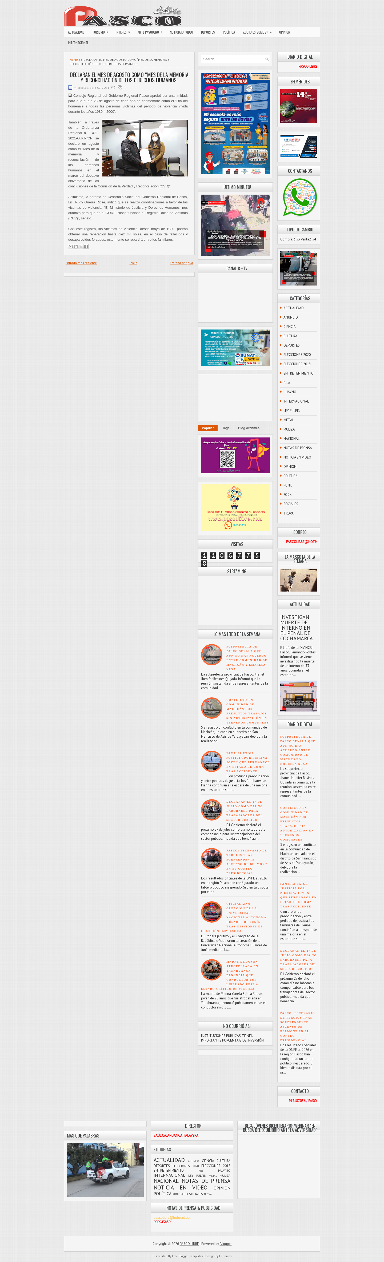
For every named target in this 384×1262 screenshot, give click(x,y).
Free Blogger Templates (187, 1256)
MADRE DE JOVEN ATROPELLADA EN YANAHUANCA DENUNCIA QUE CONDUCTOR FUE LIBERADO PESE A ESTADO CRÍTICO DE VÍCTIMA (229, 975)
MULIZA (289, 429)
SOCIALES (290, 504)
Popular (208, 428)
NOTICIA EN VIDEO (181, 32)
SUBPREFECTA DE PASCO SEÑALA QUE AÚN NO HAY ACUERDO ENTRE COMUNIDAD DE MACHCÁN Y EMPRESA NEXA (297, 750)
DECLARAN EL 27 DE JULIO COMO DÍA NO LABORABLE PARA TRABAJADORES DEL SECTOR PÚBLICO (244, 810)
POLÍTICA (229, 32)
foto (286, 382)
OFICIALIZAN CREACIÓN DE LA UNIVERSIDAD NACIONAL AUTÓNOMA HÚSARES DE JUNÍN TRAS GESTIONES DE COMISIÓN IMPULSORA (233, 917)
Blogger (226, 1243)
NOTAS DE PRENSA (297, 448)
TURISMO (102, 31)
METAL (288, 420)
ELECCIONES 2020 (297, 354)
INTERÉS (125, 31)
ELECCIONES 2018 (297, 364)
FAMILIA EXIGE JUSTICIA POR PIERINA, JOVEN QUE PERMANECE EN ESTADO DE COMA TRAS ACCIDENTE (248, 762)
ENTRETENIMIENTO (298, 373)
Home (74, 60)
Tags (226, 428)
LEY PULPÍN (291, 410)
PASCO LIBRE (189, 1243)
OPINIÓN (284, 32)
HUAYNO (289, 392)
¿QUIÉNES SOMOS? (259, 31)
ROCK (287, 494)
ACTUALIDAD (76, 32)
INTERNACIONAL (78, 42)
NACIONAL (291, 438)
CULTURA (290, 336)
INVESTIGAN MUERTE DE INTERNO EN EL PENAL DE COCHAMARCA (296, 628)
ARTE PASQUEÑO (152, 31)
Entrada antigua (181, 263)
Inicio (133, 263)
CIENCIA (289, 326)
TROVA (288, 513)
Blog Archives (248, 428)
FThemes (225, 1256)
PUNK (287, 485)
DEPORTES (208, 32)
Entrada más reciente (81, 263)
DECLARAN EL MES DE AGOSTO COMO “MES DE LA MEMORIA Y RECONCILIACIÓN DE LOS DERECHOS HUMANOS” (129, 77)
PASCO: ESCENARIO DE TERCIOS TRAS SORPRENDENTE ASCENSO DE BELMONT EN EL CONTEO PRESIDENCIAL (297, 1027)
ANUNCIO (290, 317)
